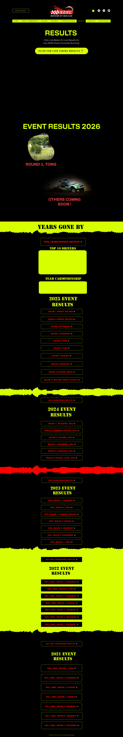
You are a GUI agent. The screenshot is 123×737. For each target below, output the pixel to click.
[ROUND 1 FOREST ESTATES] (62, 311)
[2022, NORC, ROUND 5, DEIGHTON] (61, 609)
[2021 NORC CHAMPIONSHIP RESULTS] (61, 643)
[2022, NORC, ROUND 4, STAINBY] (61, 603)
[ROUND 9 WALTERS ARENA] (62, 371)
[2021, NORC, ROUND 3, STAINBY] (61, 687)
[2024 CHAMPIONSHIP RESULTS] (62, 400)
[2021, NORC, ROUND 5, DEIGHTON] (61, 706)
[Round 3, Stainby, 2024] (62, 437)
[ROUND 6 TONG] (62, 348)
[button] (93, 10)
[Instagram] (104, 10)
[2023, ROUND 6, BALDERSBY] (61, 535)
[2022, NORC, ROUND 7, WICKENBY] (61, 624)
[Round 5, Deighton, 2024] (62, 451)
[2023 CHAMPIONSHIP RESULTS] (62, 480)
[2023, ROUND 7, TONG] (61, 542)
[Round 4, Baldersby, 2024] (62, 444)
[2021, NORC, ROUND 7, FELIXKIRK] (61, 725)
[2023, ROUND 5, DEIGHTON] (61, 528)
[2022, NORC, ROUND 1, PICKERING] (61, 581)
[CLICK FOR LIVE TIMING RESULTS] (61, 51)
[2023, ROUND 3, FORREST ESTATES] (61, 514)
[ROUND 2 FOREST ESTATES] (62, 319)
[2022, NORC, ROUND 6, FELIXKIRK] (61, 617)
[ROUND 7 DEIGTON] (62, 355)
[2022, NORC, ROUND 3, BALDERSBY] (61, 595)
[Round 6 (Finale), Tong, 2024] (62, 457)
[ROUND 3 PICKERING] (62, 326)
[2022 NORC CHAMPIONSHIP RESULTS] (61, 559)
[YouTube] (109, 10)
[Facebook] (99, 10)
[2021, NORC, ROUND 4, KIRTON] (61, 697)
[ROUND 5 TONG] (61, 340)
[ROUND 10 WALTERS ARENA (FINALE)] (62, 379)
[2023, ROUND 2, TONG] (61, 507)
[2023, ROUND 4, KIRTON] (61, 521)
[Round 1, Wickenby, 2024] (62, 423)
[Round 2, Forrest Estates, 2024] (62, 430)
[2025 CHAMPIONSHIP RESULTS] (63, 242)
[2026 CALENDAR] (20, 10)
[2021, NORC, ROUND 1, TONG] (61, 668)
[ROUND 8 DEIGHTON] (62, 363)
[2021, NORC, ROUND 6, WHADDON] (61, 716)
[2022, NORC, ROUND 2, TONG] (61, 588)
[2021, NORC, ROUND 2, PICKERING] (61, 677)
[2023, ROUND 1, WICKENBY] (61, 500)
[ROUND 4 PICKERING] (62, 333)
